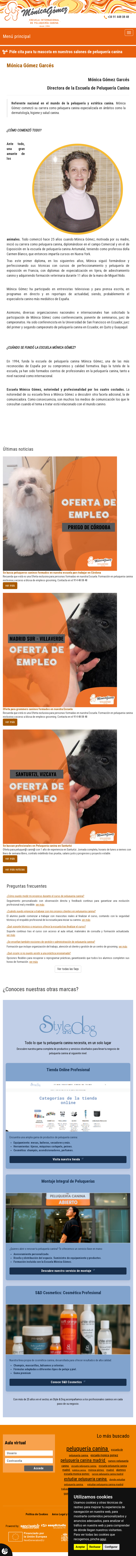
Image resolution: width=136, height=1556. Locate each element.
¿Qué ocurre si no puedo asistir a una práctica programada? (39, 953)
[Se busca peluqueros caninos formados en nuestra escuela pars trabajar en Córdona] (68, 513)
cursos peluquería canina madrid (107, 1474)
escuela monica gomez (104, 1455)
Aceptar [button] (80, 1546)
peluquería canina (87, 1448)
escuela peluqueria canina (84, 1466)
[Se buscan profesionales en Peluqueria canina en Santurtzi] (68, 787)
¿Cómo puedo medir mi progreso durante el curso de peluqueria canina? (45, 896)
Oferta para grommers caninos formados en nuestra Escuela (38, 709)
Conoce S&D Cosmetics (67, 1382)
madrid (110, 1470)
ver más (10, 585)
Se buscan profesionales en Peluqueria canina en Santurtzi (37, 845)
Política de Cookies (37, 1514)
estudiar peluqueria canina (85, 1479)
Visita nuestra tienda (67, 1159)
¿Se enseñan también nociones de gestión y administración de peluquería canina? (51, 941)
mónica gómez (96, 1470)
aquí (103, 1539)
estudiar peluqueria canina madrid (105, 1484)
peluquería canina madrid (83, 1460)
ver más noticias (15, 869)
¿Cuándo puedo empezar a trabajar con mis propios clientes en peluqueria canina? (51, 911)
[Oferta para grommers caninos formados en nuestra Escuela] (68, 650)
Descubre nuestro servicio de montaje (66, 1271)
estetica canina (79, 1470)
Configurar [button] (111, 1546)
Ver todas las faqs (68, 969)
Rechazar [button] (95, 1546)
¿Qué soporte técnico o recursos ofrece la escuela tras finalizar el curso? (46, 926)
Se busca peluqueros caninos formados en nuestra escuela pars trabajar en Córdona (52, 572)
